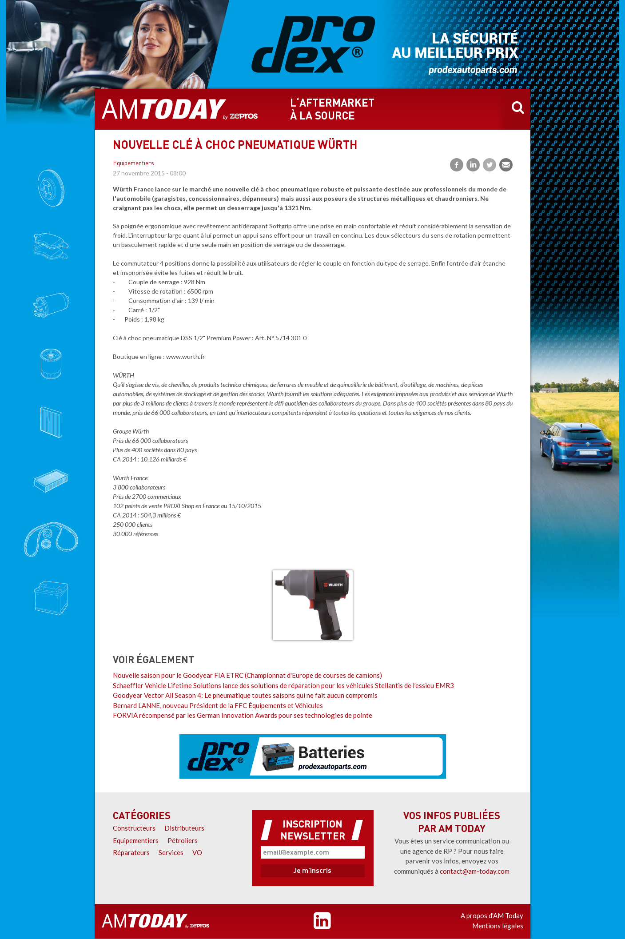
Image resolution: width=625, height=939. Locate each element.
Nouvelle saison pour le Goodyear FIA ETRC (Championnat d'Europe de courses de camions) (247, 675)
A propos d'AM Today (492, 915)
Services (171, 852)
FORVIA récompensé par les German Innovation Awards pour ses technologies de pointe (242, 715)
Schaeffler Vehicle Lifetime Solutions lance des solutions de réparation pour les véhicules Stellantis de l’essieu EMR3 (283, 685)
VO (197, 852)
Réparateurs (131, 852)
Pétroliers (182, 840)
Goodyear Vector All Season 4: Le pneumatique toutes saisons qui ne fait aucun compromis (245, 695)
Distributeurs (184, 828)
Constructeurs (134, 828)
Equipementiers (133, 164)
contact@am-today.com (475, 871)
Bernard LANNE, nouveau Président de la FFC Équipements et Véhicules (218, 705)
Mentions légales (497, 926)
